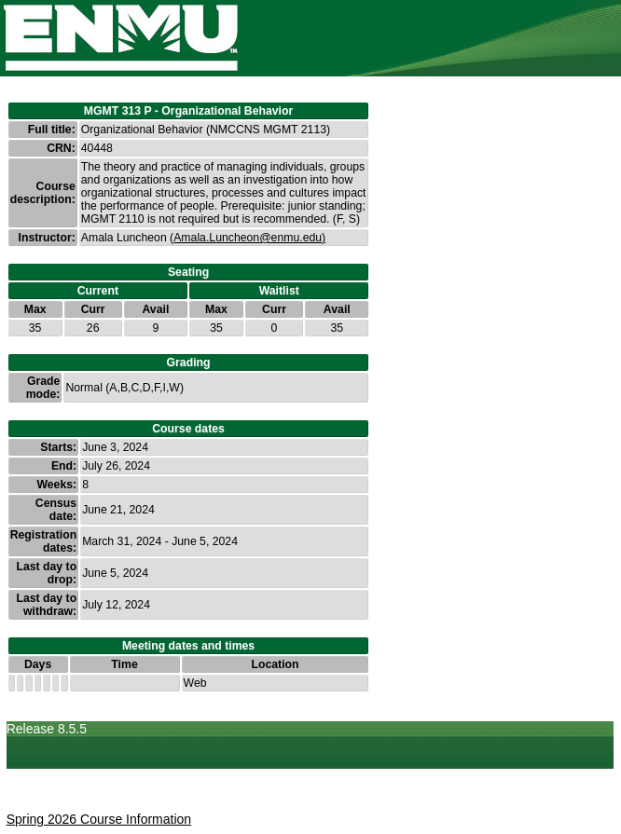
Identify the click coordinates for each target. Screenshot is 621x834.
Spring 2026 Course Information (99, 819)
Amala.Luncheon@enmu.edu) (249, 237)
